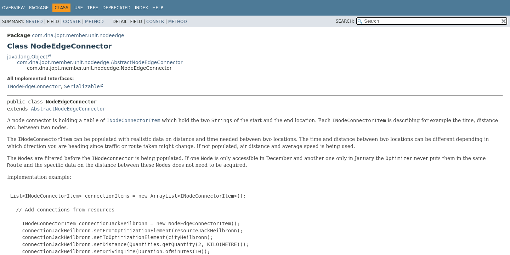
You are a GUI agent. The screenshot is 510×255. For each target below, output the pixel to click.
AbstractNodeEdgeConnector (68, 109)
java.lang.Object (27, 57)
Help (157, 7)
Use (78, 7)
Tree (92, 7)
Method (94, 21)
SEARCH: (345, 21)
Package (39, 7)
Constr (72, 21)
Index (141, 7)
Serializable (82, 86)
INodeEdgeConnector (34, 86)
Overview (13, 7)
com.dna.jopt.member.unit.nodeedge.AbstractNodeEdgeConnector (99, 62)
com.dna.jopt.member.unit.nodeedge (78, 35)
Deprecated (116, 7)
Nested (34, 21)
